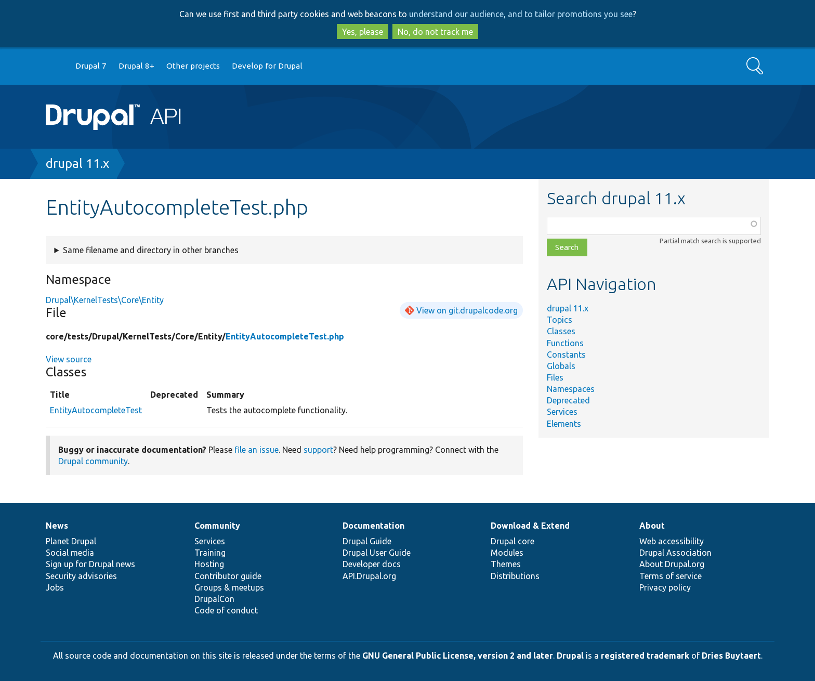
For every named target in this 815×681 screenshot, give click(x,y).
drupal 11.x (77, 163)
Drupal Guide (367, 541)
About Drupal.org (671, 564)
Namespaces (571, 389)
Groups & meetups (229, 587)
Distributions (515, 576)
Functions (565, 343)
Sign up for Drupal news (90, 564)
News (57, 525)
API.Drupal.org (369, 576)
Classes (561, 331)
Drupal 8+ (136, 65)
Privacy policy (665, 587)
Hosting (209, 564)
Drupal (570, 655)
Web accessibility (671, 541)
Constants (566, 354)
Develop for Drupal (267, 65)
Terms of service (670, 576)
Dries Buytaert (731, 655)
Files (555, 377)
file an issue (256, 449)
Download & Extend (530, 525)
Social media (70, 552)
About (652, 525)
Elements (564, 423)
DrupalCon (214, 599)
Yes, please (362, 31)
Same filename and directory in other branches (151, 250)
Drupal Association (675, 552)
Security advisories (81, 576)
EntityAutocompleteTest (96, 410)
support (318, 449)
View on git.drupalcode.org (467, 310)
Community (217, 525)
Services (562, 411)
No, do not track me (435, 31)
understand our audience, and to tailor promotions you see (521, 14)
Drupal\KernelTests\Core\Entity (105, 300)
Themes (506, 564)
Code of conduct (226, 610)
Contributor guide (227, 576)
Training (210, 552)
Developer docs (372, 564)
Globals (561, 366)
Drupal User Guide (377, 552)
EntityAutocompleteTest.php (285, 336)
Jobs (55, 587)
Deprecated (568, 400)
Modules (507, 552)
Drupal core (512, 541)
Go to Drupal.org (55, 66)
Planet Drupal (71, 541)
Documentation (373, 525)
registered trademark (645, 655)
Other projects (193, 65)
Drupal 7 (91, 65)
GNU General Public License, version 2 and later (457, 655)
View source (68, 359)
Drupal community (93, 461)
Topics (559, 319)
